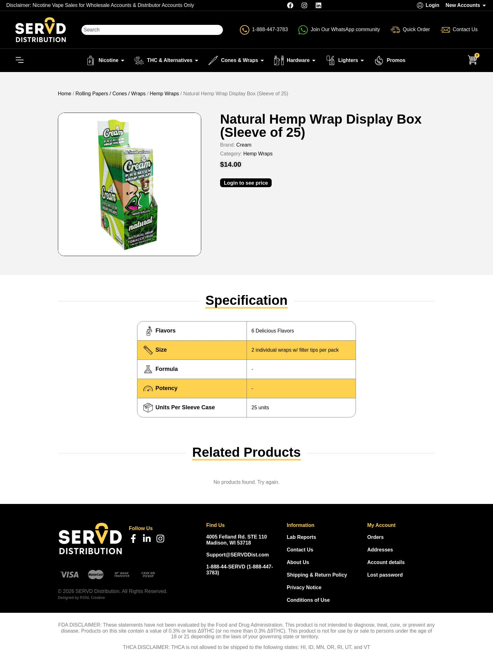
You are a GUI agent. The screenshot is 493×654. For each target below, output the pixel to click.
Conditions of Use (308, 600)
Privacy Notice (304, 587)
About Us (298, 562)
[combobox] (152, 30)
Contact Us (300, 550)
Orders (375, 537)
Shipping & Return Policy (317, 575)
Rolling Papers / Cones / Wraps (110, 94)
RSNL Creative (92, 598)
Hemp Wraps (164, 94)
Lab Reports (301, 537)
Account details (386, 562)
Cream (244, 145)
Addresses (380, 550)
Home (64, 94)
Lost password (385, 575)
